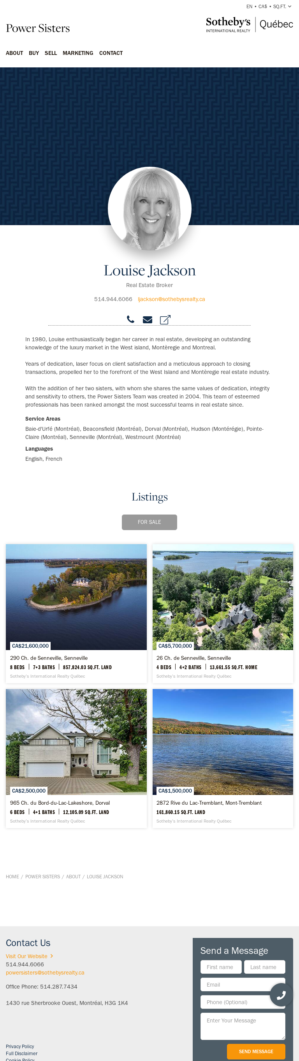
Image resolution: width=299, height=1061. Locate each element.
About (14, 52)
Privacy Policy (20, 1046)
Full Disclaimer (21, 1053)
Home (12, 876)
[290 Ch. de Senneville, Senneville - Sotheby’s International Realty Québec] (76, 613)
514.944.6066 (113, 299)
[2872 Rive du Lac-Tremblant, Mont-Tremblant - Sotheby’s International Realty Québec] (223, 758)
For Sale (149, 522)
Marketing (78, 52)
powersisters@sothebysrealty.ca (45, 972)
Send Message (256, 1051)
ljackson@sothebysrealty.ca (171, 299)
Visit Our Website (31, 956)
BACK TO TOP (272, 908)
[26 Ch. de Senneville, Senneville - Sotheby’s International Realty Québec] (223, 613)
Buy (34, 52)
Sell (51, 52)
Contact (111, 52)
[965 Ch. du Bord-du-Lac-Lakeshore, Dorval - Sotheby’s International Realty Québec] (76, 758)
